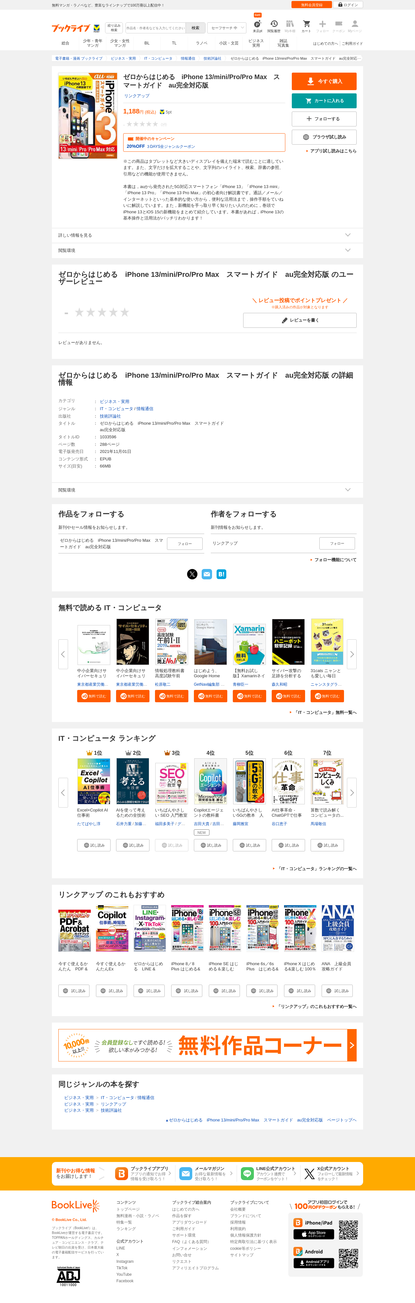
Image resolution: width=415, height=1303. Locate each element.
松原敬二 (163, 684)
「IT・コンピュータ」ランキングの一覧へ (317, 868)
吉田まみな (222, 824)
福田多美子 (164, 824)
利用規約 (238, 1228)
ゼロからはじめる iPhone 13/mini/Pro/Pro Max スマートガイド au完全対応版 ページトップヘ (261, 1120)
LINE (120, 1248)
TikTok (121, 1268)
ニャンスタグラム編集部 (332, 684)
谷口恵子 (279, 824)
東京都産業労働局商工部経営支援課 (108, 684)
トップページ (128, 1209)
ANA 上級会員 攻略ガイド (338, 966)
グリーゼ (185, 824)
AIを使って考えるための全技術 (131, 813)
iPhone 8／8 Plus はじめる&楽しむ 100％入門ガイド (185, 971)
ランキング (126, 1228)
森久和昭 (279, 684)
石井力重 (124, 824)
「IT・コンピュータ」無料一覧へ (325, 712)
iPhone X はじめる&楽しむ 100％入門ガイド (300, 969)
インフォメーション (189, 1248)
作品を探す (182, 1216)
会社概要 (238, 1209)
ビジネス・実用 (114, 401)
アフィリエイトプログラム (195, 1268)
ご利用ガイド (352, 43)
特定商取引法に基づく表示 (253, 1241)
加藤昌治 (142, 824)
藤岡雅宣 (240, 824)
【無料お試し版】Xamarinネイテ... (249, 675)
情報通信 (144, 408)
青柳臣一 (240, 684)
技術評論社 (110, 416)
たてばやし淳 (89, 824)
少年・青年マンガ (92, 43)
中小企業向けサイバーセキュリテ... (92, 675)
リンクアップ (136, 95)
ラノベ (202, 43)
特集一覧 (124, 1222)
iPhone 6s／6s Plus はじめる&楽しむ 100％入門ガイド (262, 971)
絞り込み (114, 28)
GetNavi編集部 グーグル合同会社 (223, 684)
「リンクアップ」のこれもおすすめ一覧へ (317, 1006)
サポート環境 (184, 1235)
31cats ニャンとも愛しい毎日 (326, 673)
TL (174, 43)
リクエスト (182, 1261)
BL (147, 43)
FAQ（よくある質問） (191, 1241)
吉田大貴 (201, 824)
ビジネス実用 (256, 43)
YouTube (124, 1274)
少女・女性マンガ (120, 43)
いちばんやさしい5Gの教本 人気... (248, 815)
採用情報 (238, 1222)
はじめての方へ (325, 43)
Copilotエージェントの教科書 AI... (209, 815)
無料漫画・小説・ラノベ (137, 1216)
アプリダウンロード (189, 1222)
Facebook (125, 1281)
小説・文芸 (229, 43)
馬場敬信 (318, 824)
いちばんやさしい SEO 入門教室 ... (171, 815)
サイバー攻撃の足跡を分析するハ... (286, 675)
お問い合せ (182, 1255)
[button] (94, 696)
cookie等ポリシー (245, 1248)
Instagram (125, 1261)
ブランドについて (245, 1216)
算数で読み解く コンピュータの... (327, 813)
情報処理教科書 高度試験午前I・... (169, 675)
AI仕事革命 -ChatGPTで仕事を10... (287, 815)
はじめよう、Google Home (207, 673)
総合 (65, 43)
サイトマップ (242, 1255)
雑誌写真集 (283, 43)
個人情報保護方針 (245, 1235)
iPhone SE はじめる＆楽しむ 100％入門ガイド (225, 969)
